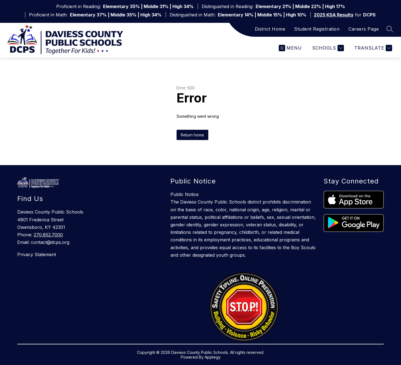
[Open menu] (290, 48)
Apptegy (213, 357)
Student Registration (316, 29)
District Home (270, 29)
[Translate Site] (372, 48)
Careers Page (363, 29)
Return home (192, 135)
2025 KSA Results (333, 15)
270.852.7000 (48, 234)
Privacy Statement (36, 254)
